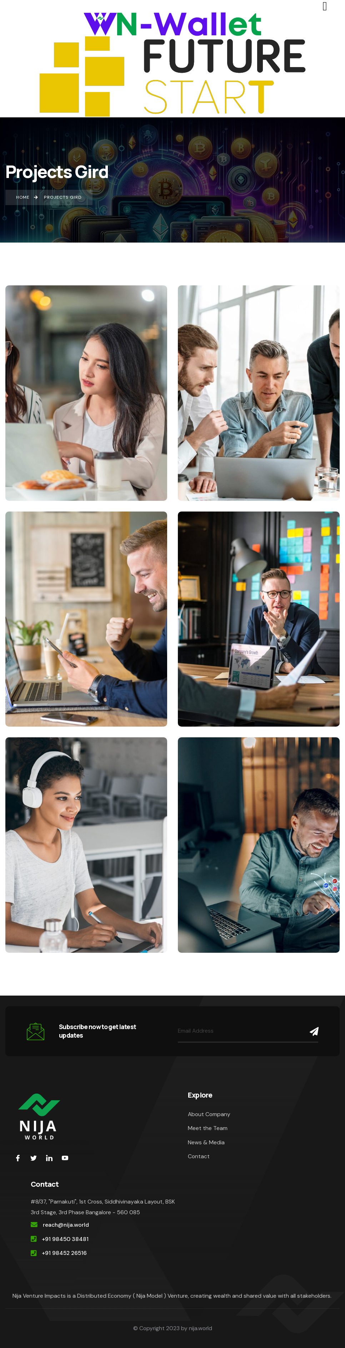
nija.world (200, 1328)
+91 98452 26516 (64, 1253)
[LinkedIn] (49, 1158)
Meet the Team (208, 1128)
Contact (199, 1156)
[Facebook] (17, 1158)
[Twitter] (33, 1158)
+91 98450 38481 (65, 1239)
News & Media (206, 1142)
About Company (209, 1114)
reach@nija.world (66, 1225)
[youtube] (65, 1158)
